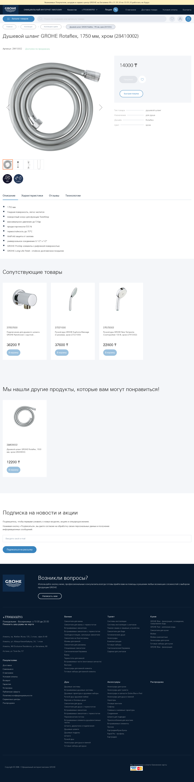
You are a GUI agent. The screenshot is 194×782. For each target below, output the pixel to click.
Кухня (153, 616)
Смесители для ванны (73, 621)
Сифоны (110, 707)
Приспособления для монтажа (120, 720)
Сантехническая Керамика (75, 651)
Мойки (153, 634)
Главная (9, 26)
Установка (7, 688)
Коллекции (28, 26)
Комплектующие (114, 641)
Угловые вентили (114, 703)
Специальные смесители (74, 648)
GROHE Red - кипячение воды (162, 627)
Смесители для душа (73, 703)
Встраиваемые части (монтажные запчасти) (82, 662)
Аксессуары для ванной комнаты (78, 668)
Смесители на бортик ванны (76, 638)
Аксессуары (112, 638)
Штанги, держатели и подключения (79, 726)
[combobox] (102, 19)
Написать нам (49, 596)
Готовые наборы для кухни (161, 644)
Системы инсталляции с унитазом (121, 625)
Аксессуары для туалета (117, 690)
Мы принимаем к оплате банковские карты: (148, 765)
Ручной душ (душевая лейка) (76, 697)
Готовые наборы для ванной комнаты (80, 672)
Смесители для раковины (75, 645)
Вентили (67, 665)
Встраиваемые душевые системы (78, 690)
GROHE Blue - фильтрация (161, 647)
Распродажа (9, 703)
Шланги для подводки (116, 717)
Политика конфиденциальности (17, 695)
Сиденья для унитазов (116, 651)
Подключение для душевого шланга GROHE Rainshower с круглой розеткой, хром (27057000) (23, 335)
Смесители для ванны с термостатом (80, 625)
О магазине (8, 673)
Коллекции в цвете (51, 26)
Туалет (111, 616)
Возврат (6, 680)
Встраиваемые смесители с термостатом (82, 631)
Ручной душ (69, 739)
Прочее (110, 727)
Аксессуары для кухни (159, 640)
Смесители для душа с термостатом (80, 707)
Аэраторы (111, 700)
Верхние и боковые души (75, 700)
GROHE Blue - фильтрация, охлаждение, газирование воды (167, 622)
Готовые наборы (114, 645)
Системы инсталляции (116, 621)
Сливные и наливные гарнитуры (121, 710)
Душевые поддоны (72, 733)
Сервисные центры (11, 699)
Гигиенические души (116, 635)
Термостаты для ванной (74, 658)
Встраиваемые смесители (75, 628)
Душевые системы (72, 687)
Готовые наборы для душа (75, 746)
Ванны (66, 655)
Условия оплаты (10, 677)
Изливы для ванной (72, 641)
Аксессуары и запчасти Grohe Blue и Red (124, 693)
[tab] (10, 196)
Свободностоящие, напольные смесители (82, 635)
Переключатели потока (74, 717)
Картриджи (112, 737)
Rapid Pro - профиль (115, 734)
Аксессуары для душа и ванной (77, 743)
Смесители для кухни (159, 630)
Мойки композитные (159, 637)
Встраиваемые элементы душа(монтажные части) (82, 721)
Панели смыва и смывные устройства (123, 628)
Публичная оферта (11, 692)
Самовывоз (8, 669)
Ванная (68, 616)
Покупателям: (10, 660)
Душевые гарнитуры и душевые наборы (81, 693)
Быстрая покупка (131, 93)
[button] (88, 10)
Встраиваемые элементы (118, 724)
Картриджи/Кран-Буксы (117, 730)
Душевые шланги (71, 729)
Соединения (112, 713)
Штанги (67, 736)
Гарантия (7, 684)
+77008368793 (12, 617)
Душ (66, 682)
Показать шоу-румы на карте (18, 624)
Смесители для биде (116, 631)
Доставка (7, 665)
